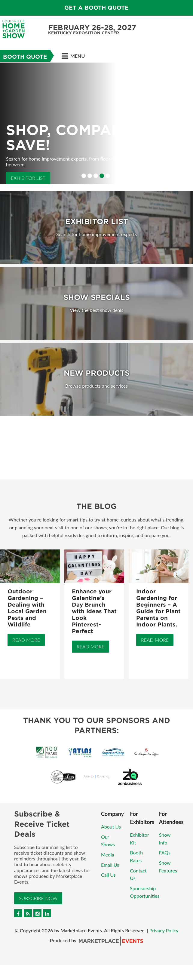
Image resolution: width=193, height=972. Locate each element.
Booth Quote (25, 57)
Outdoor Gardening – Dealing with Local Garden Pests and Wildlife (27, 608)
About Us (111, 826)
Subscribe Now (38, 898)
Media (107, 854)
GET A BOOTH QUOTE (96, 8)
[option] (96, 123)
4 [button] (102, 176)
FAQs (164, 852)
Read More (26, 640)
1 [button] (83, 176)
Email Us (110, 865)
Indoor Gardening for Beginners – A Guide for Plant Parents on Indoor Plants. (158, 608)
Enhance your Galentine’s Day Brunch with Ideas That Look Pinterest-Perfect (94, 611)
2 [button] (89, 176)
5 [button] (108, 176)
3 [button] (95, 176)
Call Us (108, 875)
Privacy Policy (164, 930)
